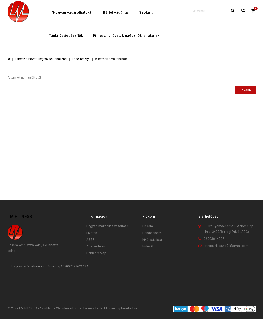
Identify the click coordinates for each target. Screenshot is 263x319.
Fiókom (147, 226)
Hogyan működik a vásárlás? (107, 226)
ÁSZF (90, 239)
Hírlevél (147, 246)
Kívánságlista (152, 239)
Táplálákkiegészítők (66, 35)
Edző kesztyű (81, 59)
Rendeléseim (152, 233)
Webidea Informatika (71, 308)
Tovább (245, 90)
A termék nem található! (111, 59)
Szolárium (148, 12)
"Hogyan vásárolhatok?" (72, 12)
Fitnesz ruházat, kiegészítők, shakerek (126, 35)
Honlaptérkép (96, 253)
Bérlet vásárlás (116, 12)
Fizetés (91, 233)
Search (232, 10)
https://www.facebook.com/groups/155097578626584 (48, 266)
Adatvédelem (96, 246)
